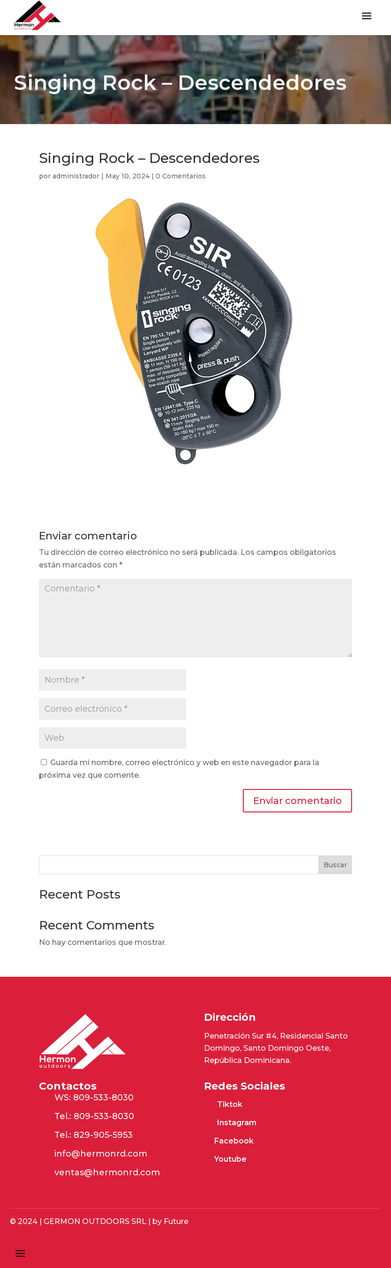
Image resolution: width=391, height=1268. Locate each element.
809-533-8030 (103, 1097)
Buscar (335, 865)
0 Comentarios (181, 176)
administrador (76, 176)
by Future (169, 1221)
